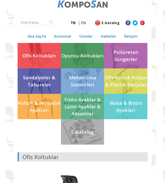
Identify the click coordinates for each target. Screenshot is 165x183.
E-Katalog (110, 22)
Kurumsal (62, 36)
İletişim (130, 36)
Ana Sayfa (37, 36)
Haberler (108, 36)
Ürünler (86, 36)
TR (73, 22)
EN (83, 22)
